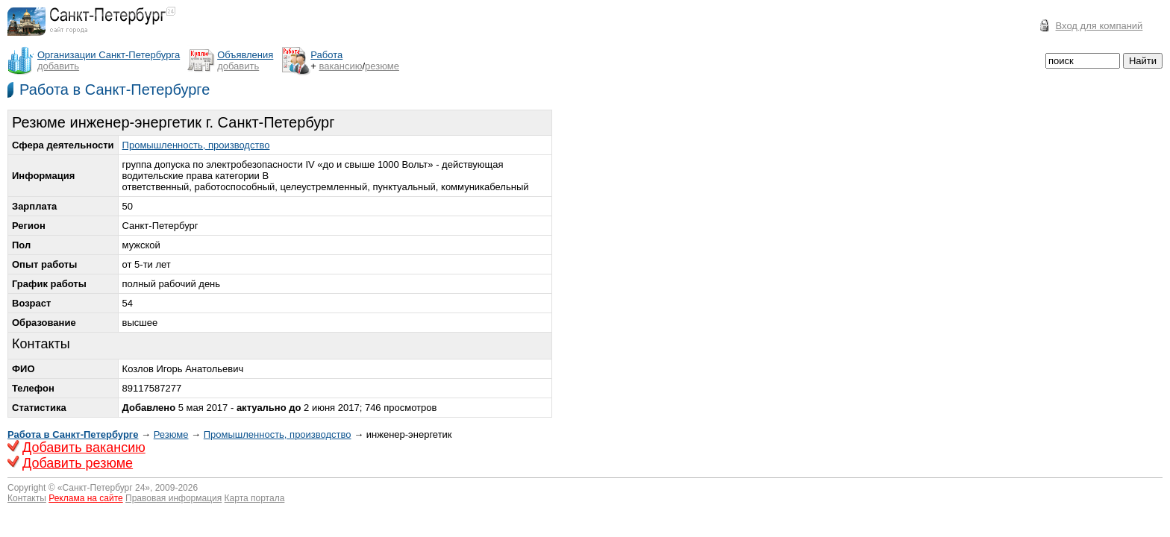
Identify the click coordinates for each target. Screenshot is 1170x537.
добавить (58, 66)
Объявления (245, 54)
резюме (382, 66)
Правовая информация (173, 498)
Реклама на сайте (86, 498)
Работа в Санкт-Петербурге (114, 89)
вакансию (341, 66)
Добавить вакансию (84, 447)
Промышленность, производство (196, 145)
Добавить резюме (77, 463)
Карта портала (255, 498)
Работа (326, 54)
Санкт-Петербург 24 (104, 488)
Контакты (26, 498)
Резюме (171, 434)
